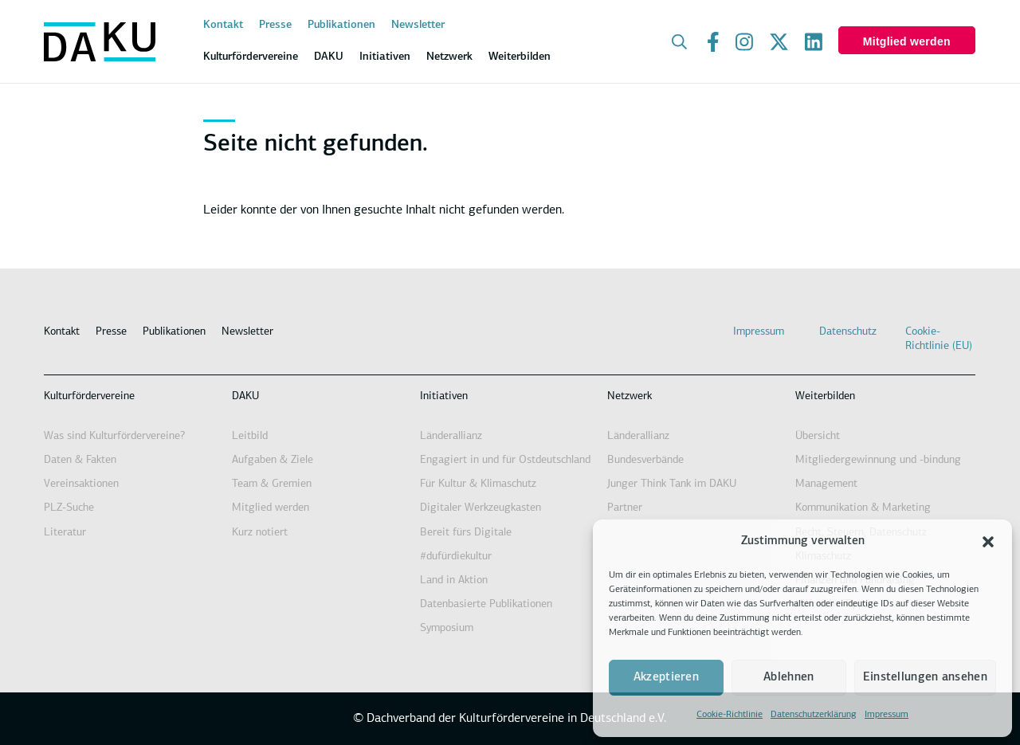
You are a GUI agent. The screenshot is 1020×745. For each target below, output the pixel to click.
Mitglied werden (907, 41)
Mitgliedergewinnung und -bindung (878, 460)
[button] (988, 542)
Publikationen (341, 25)
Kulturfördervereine (89, 396)
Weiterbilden (825, 396)
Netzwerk (629, 396)
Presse (275, 25)
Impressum (886, 715)
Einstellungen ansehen (925, 678)
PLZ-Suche (69, 508)
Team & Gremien (272, 484)
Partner (624, 508)
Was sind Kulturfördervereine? (114, 436)
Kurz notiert (260, 533)
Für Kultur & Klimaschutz (478, 484)
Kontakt (223, 25)
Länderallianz (451, 436)
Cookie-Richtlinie (729, 715)
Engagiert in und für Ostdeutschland (505, 460)
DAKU (245, 396)
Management (826, 484)
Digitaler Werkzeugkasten (480, 508)
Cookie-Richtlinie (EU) (938, 339)
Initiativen (444, 396)
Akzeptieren (666, 678)
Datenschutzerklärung (814, 715)
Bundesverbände (645, 460)
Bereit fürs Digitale (466, 533)
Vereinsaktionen (81, 484)
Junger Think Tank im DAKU (671, 484)
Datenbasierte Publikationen (486, 604)
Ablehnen (788, 678)
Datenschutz (848, 332)
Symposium (446, 628)
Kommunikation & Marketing (863, 508)
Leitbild (250, 436)
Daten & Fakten (80, 460)
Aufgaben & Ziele (272, 460)
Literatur (65, 533)
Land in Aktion (454, 580)
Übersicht (817, 436)
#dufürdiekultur (456, 557)
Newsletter (418, 25)
